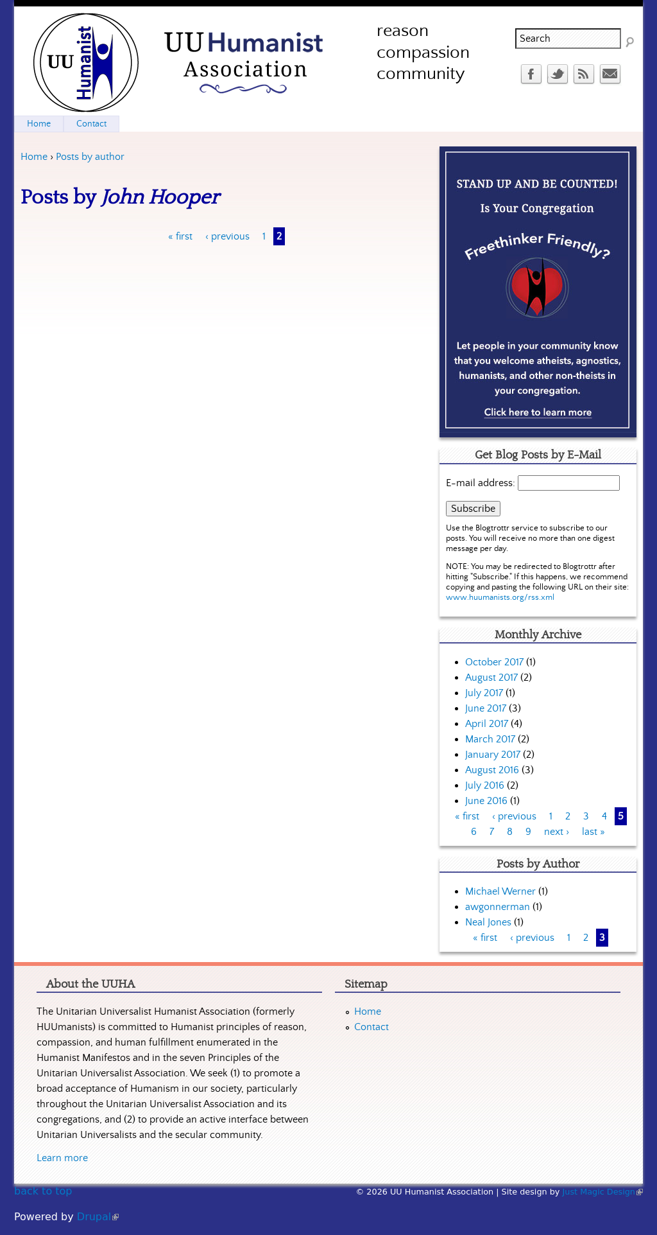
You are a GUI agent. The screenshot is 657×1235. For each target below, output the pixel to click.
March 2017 (490, 739)
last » (593, 831)
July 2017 (484, 693)
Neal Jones (488, 922)
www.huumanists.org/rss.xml (500, 597)
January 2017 (492, 754)
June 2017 (485, 708)
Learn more (62, 1158)
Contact (91, 124)
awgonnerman (497, 907)
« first (180, 236)
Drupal (98, 1217)
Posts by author (90, 156)
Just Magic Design (603, 1191)
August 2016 (492, 770)
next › (556, 831)
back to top (43, 1191)
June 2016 (486, 801)
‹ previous (227, 236)
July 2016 (484, 785)
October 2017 (494, 662)
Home (34, 156)
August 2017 (491, 677)
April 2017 (486, 724)
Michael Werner (500, 891)
